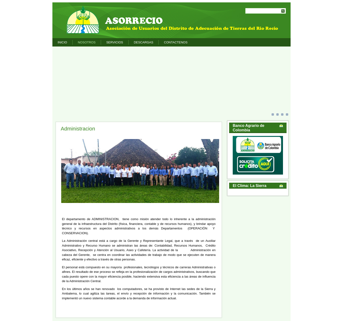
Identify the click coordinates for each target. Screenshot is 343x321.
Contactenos (175, 42)
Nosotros (87, 42)
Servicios (114, 42)
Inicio (62, 42)
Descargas (143, 42)
